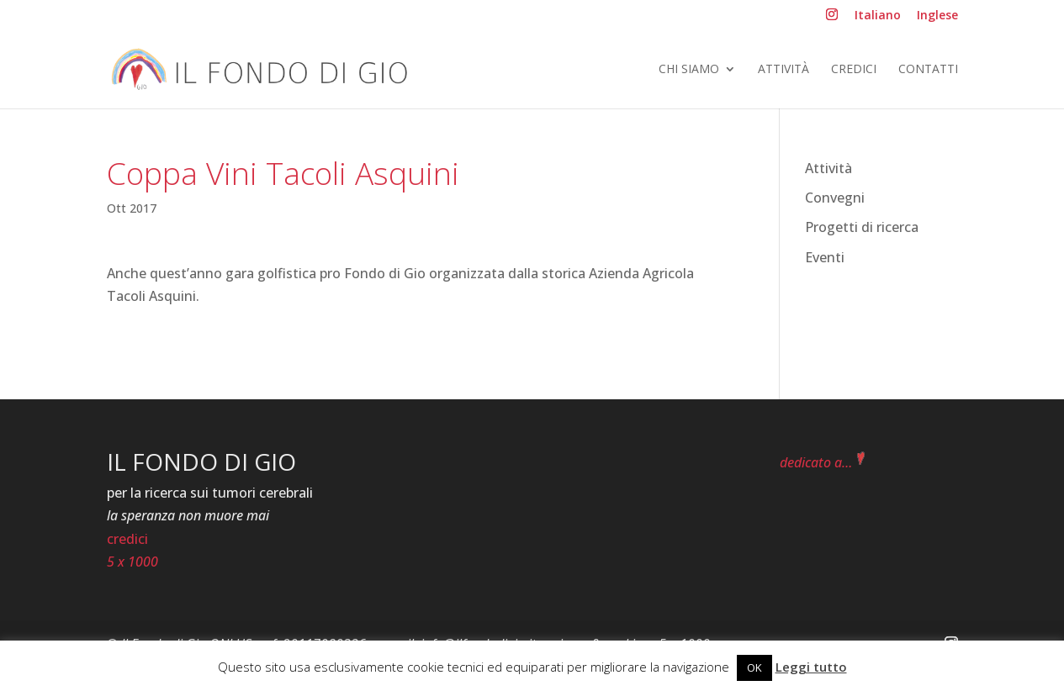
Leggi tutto (811, 666)
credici (127, 539)
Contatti (928, 69)
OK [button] (754, 667)
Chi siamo (689, 69)
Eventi (824, 257)
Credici (853, 69)
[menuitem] (878, 19)
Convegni (835, 197)
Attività (783, 69)
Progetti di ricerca (861, 227)
